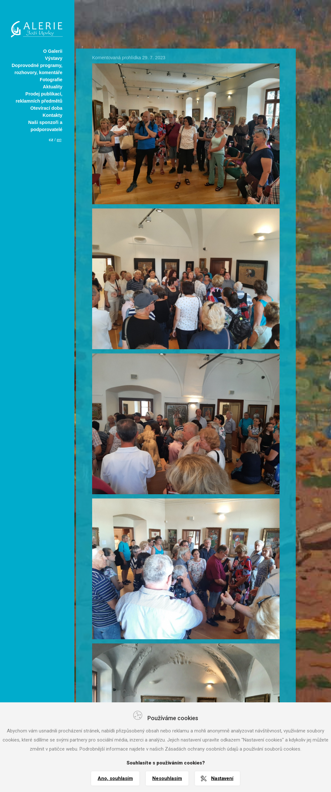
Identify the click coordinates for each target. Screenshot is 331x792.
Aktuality (52, 86)
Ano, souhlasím (115, 778)
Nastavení (222, 778)
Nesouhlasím (167, 778)
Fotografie (51, 79)
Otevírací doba (46, 108)
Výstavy (53, 58)
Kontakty (52, 115)
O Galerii (52, 51)
